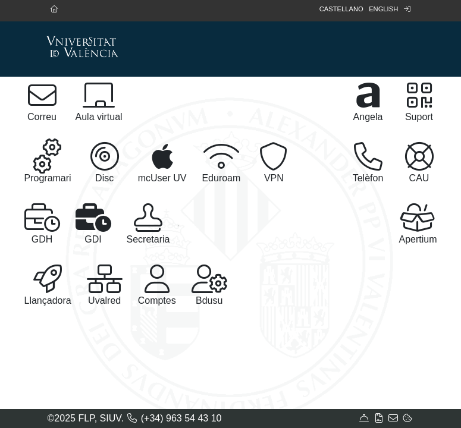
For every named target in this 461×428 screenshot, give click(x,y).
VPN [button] (273, 162)
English (383, 8)
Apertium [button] (418, 223)
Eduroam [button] (221, 162)
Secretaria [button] (148, 223)
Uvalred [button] (105, 285)
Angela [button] (368, 101)
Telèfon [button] (368, 162)
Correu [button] (42, 101)
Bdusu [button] (209, 285)
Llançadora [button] (47, 285)
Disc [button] (105, 162)
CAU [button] (419, 162)
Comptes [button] (157, 285)
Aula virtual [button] (99, 101)
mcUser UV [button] (162, 162)
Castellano (341, 8)
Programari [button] (47, 161)
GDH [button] (42, 223)
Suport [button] (419, 101)
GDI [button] (93, 223)
